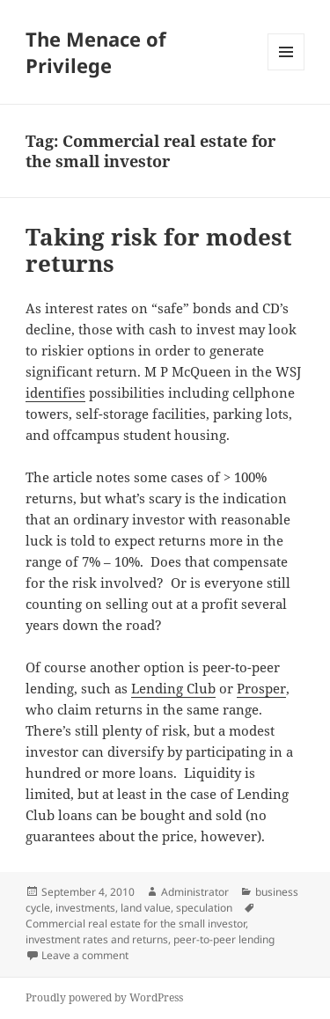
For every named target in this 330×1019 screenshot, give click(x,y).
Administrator (195, 891)
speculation (204, 907)
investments (85, 907)
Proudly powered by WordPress (104, 997)
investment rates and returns (97, 939)
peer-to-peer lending (224, 939)
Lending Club (173, 688)
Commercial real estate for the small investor (136, 923)
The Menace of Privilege (96, 52)
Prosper (261, 688)
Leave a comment (84, 955)
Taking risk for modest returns (159, 250)
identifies (55, 392)
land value (146, 907)
